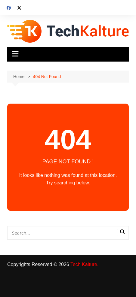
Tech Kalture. (84, 264)
